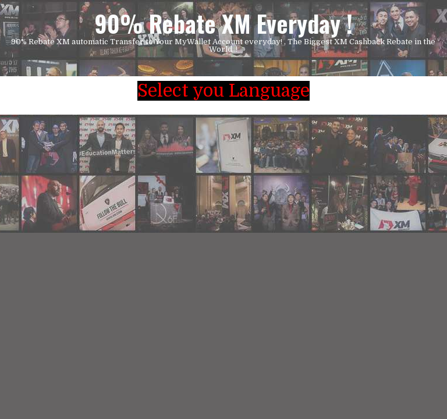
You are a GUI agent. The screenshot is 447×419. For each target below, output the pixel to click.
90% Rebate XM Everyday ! (223, 23)
